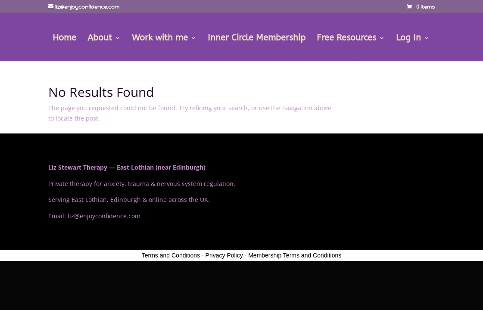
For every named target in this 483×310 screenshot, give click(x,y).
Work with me (160, 39)
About (99, 39)
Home (64, 39)
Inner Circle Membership (256, 39)
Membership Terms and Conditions (294, 255)
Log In (408, 39)
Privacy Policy (224, 255)
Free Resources (346, 39)
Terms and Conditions (171, 255)
